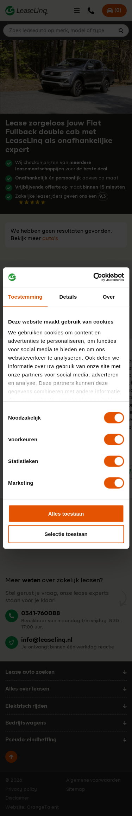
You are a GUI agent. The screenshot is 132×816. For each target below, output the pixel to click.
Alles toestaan (66, 513)
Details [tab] (68, 296)
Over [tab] (109, 296)
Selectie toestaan (66, 534)
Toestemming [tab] (25, 296)
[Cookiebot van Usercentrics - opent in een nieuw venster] (94, 277)
